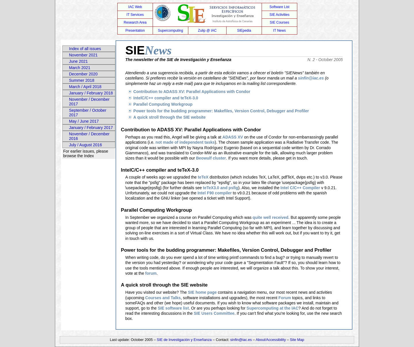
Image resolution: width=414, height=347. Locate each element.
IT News (279, 31)
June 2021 (78, 61)
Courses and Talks (163, 297)
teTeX (203, 177)
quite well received (271, 217)
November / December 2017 (89, 101)
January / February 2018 (91, 93)
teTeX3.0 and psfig (220, 187)
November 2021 (83, 55)
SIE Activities (279, 15)
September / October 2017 (87, 112)
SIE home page (202, 292)
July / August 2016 (85, 145)
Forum (285, 297)
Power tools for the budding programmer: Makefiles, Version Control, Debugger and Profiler (221, 111)
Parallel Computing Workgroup (163, 104)
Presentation (135, 31)
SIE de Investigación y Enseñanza (184, 340)
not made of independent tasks (185, 142)
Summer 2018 (81, 80)
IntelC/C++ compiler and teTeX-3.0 (165, 98)
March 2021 (79, 67)
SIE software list (173, 308)
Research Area (135, 22)
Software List (279, 7)
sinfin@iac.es (311, 78)
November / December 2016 (89, 136)
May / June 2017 (84, 121)
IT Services (135, 15)
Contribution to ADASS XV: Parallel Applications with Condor (191, 91)
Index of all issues (85, 48)
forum (151, 273)
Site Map (297, 340)
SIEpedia (244, 31)
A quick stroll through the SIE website (169, 117)
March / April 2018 (85, 86)
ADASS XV (233, 137)
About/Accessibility (271, 340)
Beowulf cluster (211, 158)
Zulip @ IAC (207, 31)
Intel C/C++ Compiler (300, 187)
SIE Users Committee (214, 313)
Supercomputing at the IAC (272, 308)
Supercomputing (170, 31)
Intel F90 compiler (215, 193)
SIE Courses (279, 22)
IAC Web (135, 7)
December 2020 (83, 74)
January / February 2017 (91, 127)
